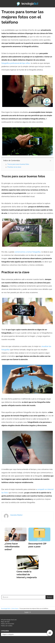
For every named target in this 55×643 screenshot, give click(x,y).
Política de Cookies (6, 625)
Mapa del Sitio (5, 621)
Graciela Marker (16, 515)
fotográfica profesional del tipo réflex (15, 63)
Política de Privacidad (7, 623)
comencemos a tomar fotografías (28, 252)
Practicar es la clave (14, 167)
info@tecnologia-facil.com (9, 619)
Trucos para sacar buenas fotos (18, 164)
